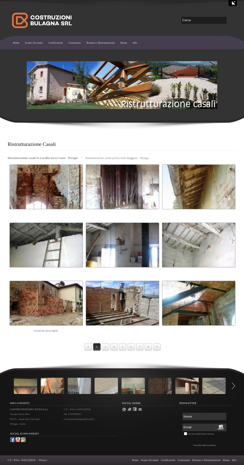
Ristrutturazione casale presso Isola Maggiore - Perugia (117, 158)
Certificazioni (55, 42)
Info (135, 42)
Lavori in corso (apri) (46, 330)
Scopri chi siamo (34, 42)
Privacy (43, 460)
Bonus (123, 42)
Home (16, 42)
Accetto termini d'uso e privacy (201, 434)
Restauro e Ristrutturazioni (100, 42)
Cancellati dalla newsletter (204, 445)
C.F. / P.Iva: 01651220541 (22, 460)
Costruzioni (74, 42)
